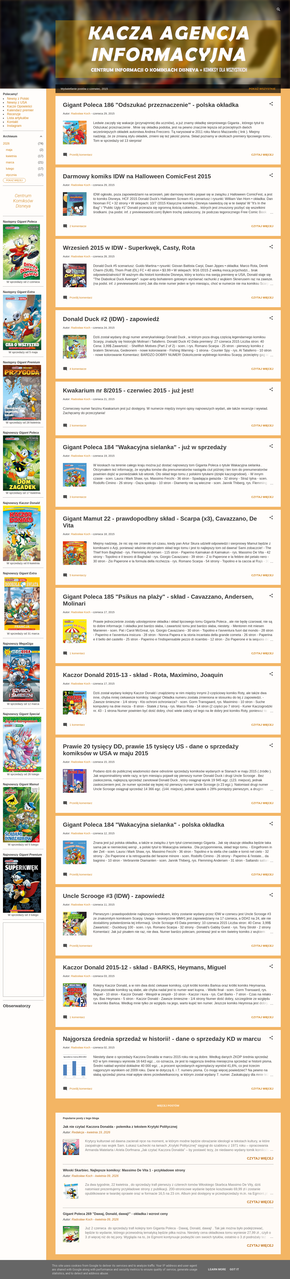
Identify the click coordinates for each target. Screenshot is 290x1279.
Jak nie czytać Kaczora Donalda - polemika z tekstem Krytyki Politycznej (120, 1127)
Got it (234, 1269)
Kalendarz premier (20, 110)
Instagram (14, 126)
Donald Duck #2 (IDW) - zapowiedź (111, 319)
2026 (6, 143)
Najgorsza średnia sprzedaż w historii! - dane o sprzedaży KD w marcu (162, 1038)
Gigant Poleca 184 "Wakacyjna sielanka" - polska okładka (143, 824)
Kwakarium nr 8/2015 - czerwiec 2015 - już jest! (128, 390)
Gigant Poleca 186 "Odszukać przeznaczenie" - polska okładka (151, 105)
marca (10, 162)
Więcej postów (168, 1105)
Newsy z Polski (18, 98)
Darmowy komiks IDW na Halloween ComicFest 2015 (137, 176)
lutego (10, 168)
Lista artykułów (17, 118)
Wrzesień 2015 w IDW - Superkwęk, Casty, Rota (129, 247)
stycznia (11, 174)
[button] (271, 104)
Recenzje (14, 114)
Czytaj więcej (262, 154)
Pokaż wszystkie (262, 88)
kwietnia (11, 156)
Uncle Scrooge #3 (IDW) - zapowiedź (113, 896)
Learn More (217, 1269)
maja (9, 149)
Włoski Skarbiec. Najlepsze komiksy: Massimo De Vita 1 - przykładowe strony (124, 1170)
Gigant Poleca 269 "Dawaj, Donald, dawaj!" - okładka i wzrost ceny (115, 1214)
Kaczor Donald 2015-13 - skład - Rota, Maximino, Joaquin (143, 675)
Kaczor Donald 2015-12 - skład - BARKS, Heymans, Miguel (144, 967)
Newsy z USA (17, 102)
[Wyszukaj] (278, 10)
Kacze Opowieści (19, 106)
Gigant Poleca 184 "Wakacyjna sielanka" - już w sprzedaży (145, 447)
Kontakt (12, 122)
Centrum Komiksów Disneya (23, 201)
